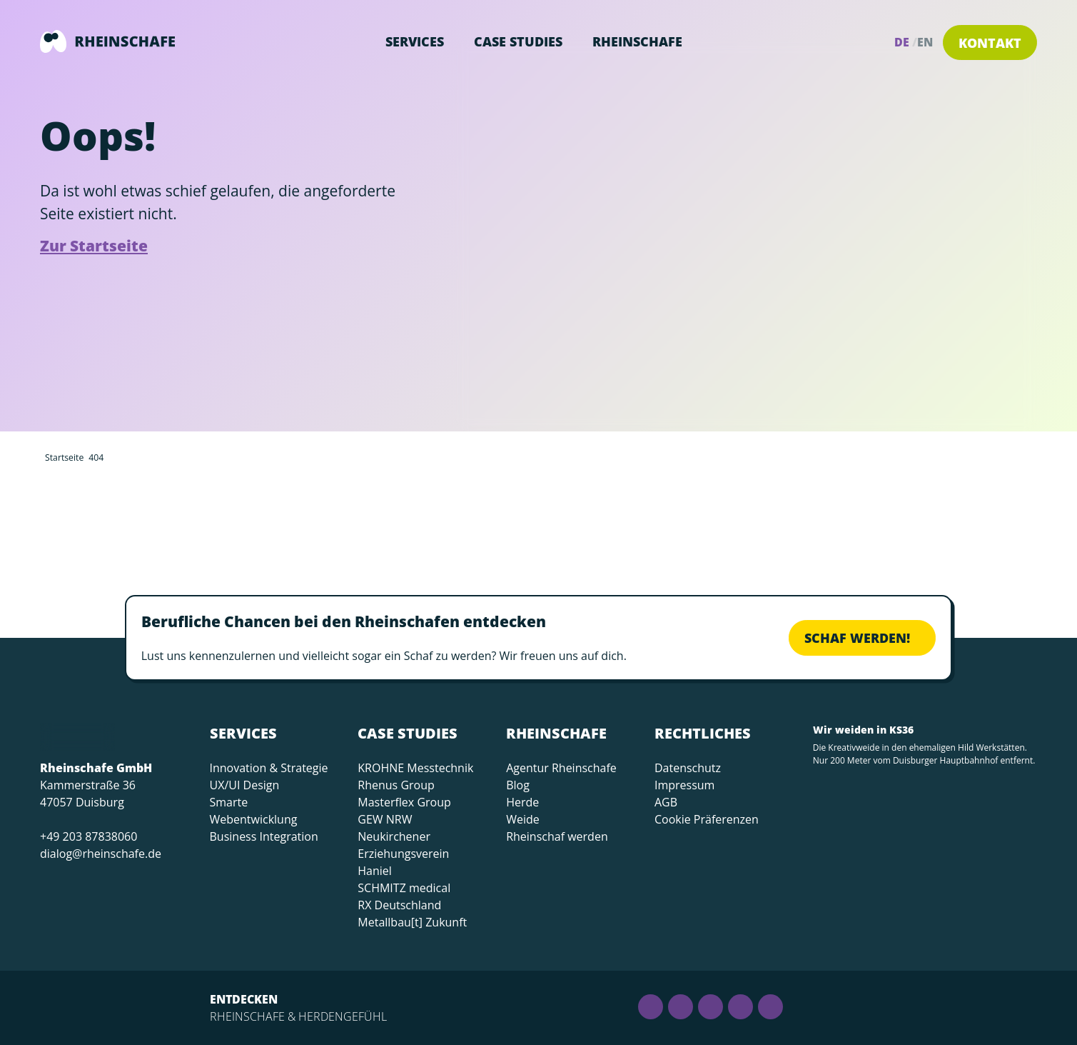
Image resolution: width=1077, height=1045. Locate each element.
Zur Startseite (94, 246)
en (925, 42)
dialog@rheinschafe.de (100, 853)
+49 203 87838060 (88, 836)
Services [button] (414, 41)
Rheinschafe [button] (637, 41)
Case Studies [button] (518, 41)
